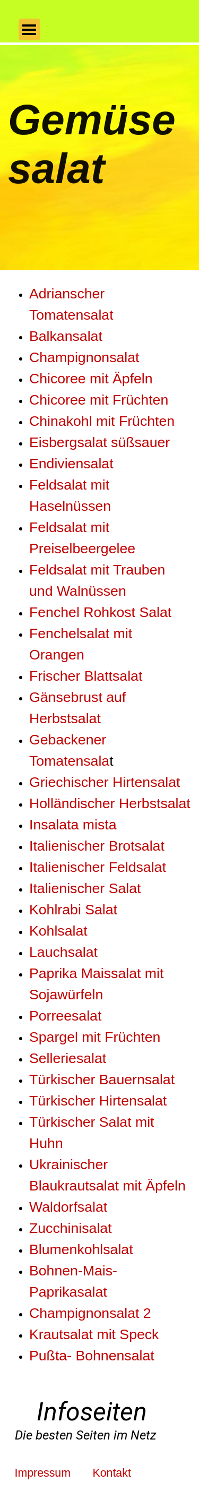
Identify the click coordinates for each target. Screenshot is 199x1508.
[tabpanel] (99, 833)
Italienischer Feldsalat (97, 867)
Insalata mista (72, 825)
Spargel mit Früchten (94, 1037)
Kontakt (111, 1473)
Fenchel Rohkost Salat (100, 612)
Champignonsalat (84, 357)
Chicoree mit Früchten (98, 400)
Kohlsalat (58, 931)
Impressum (43, 1473)
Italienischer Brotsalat (97, 846)
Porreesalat (65, 1016)
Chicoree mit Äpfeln (91, 379)
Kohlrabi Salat (73, 910)
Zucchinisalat (70, 1228)
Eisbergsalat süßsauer (99, 442)
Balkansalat (65, 336)
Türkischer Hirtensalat (98, 1101)
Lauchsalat (63, 952)
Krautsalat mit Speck (94, 1334)
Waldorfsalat (68, 1207)
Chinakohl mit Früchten (102, 421)
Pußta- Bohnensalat (91, 1356)
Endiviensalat (71, 464)
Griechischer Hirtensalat (104, 782)
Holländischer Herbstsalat (110, 803)
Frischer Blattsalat (85, 676)
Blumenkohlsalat (81, 1249)
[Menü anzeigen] (29, 29)
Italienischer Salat (85, 888)
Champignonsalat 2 (90, 1313)
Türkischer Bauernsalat (102, 1079)
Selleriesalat (67, 1058)
